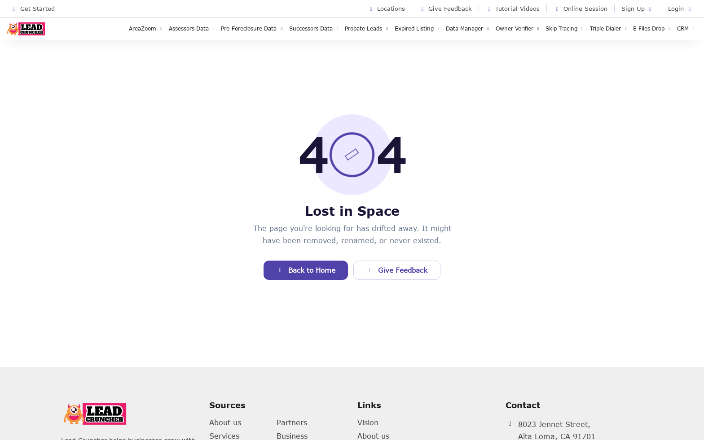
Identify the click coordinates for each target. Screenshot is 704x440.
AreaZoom (146, 28)
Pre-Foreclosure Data (253, 28)
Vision (367, 422)
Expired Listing (418, 28)
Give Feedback (445, 8)
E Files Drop (653, 28)
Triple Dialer (609, 28)
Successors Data (315, 28)
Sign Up (637, 8)
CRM (687, 28)
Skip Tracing (565, 28)
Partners (292, 422)
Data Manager (468, 28)
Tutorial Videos (513, 8)
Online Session (580, 8)
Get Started (33, 8)
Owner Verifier (518, 28)
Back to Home (305, 270)
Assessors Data (193, 28)
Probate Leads (367, 28)
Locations (386, 8)
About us (225, 422)
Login (680, 8)
